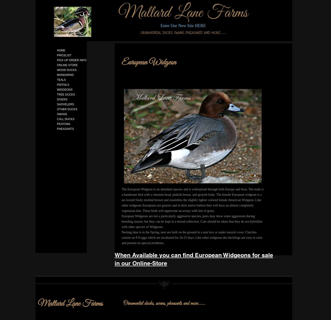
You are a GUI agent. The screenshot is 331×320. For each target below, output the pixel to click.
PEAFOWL (64, 124)
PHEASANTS (65, 129)
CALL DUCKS (65, 119)
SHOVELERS (65, 104)
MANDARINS (65, 75)
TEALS (61, 80)
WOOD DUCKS (67, 70)
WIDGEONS (65, 89)
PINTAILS (63, 84)
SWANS (62, 114)
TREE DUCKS (66, 94)
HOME (61, 50)
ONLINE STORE (67, 65)
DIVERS (62, 99)
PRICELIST (64, 55)
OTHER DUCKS (67, 109)
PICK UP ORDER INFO (71, 60)
